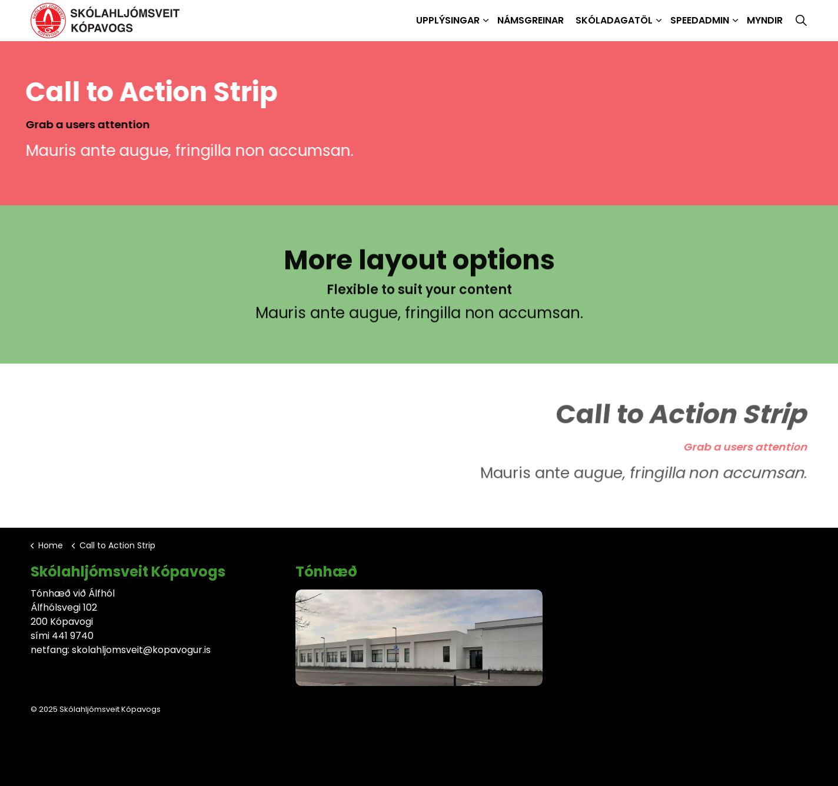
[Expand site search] (800, 20)
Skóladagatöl (614, 20)
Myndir (765, 20)
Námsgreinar (530, 20)
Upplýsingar (448, 20)
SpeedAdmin (699, 20)
